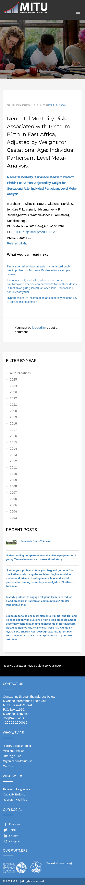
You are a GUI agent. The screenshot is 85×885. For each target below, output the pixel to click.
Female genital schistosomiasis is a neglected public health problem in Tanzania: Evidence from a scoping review (39, 270)
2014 (13, 448)
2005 (13, 505)
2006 (13, 499)
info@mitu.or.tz (13, 718)
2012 (50, 105)
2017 (13, 429)
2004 (13, 511)
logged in (38, 327)
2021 (13, 404)
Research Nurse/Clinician (35, 541)
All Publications (20, 373)
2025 (13, 379)
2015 (13, 442)
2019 (13, 417)
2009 (13, 480)
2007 (13, 492)
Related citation (18, 243)
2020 (13, 411)
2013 (13, 455)
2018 (13, 423)
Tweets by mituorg (59, 863)
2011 (13, 467)
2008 (13, 486)
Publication (59, 105)
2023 (13, 392)
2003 (13, 517)
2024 (13, 385)
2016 (13, 436)
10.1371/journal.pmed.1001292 (36, 232)
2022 (13, 398)
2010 (13, 473)
